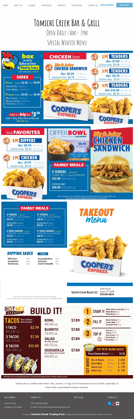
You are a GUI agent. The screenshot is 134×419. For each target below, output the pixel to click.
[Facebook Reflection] (109, 403)
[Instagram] (113, 403)
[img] (76, 404)
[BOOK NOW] (124, 5)
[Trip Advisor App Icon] (117, 403)
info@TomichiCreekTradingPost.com (54, 407)
